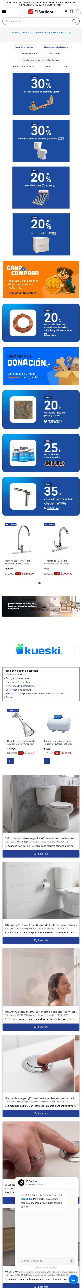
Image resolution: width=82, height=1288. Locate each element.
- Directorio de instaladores (19, 686)
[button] (65, 12)
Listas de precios (30, 53)
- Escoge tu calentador (17, 678)
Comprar (10, 761)
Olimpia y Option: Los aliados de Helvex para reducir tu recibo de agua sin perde (41, 925)
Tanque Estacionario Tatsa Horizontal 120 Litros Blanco (58, 742)
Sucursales (70, 2)
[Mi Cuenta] (71, 11)
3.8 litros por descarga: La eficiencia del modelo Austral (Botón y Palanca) (41, 838)
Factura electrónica (24, 47)
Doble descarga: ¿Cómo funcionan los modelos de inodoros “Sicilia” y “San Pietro (41, 1098)
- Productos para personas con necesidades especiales (34, 693)
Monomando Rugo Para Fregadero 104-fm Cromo (56, 562)
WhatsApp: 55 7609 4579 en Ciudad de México (41, 4)
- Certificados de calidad (17, 690)
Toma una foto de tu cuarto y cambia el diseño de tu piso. (41, 32)
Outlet (65, 66)
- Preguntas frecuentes (17, 682)
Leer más (41, 854)
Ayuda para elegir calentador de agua (41, 60)
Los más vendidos (47, 842)
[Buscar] (74, 21)
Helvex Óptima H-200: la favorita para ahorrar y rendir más (41, 1011)
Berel (48, 66)
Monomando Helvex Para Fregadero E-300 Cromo (17, 562)
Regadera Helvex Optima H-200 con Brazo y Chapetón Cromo (21, 742)
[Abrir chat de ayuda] (73, 1279)
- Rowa (8, 697)
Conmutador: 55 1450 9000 (19, 2)
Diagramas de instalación (56, 47)
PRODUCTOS (62, 842)
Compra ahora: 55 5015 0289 (49, 2)
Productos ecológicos (24, 66)
